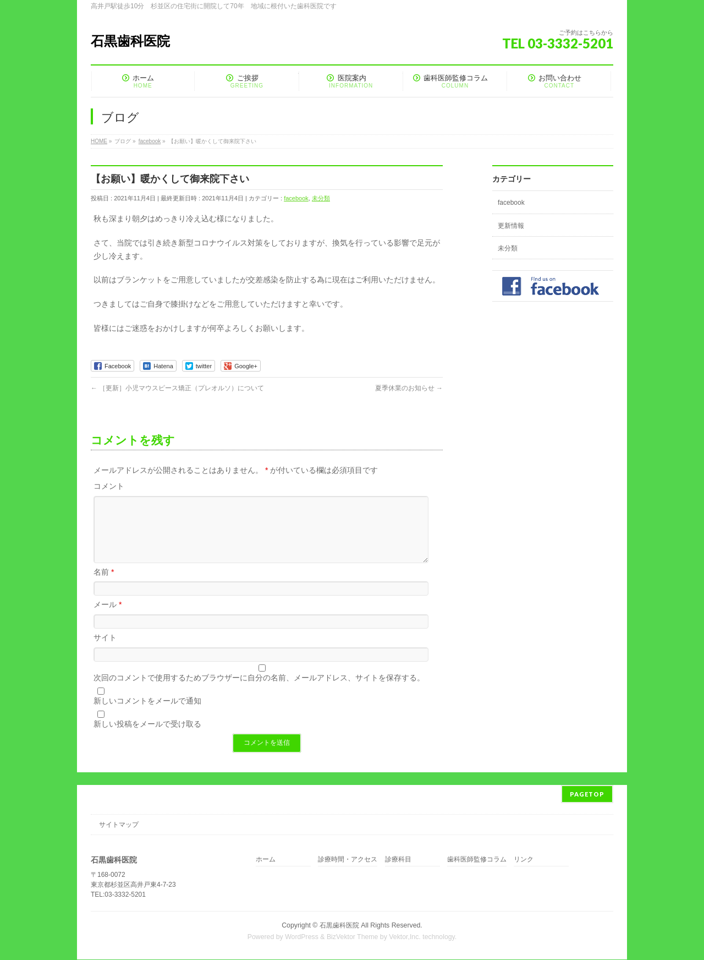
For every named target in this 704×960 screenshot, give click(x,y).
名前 (104, 585)
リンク (524, 860)
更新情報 (511, 226)
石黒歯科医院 (130, 41)
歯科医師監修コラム (477, 860)
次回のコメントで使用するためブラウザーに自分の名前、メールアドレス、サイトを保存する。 (259, 690)
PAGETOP (587, 794)
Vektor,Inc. (405, 937)
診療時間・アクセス (347, 860)
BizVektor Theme (352, 937)
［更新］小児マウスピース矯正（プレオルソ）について (177, 388)
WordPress (301, 937)
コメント (109, 486)
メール (108, 617)
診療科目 (398, 860)
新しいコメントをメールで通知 (147, 714)
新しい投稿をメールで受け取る (147, 737)
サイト (105, 650)
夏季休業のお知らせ (409, 388)
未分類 (321, 198)
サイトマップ (119, 825)
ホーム (266, 860)
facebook (296, 198)
